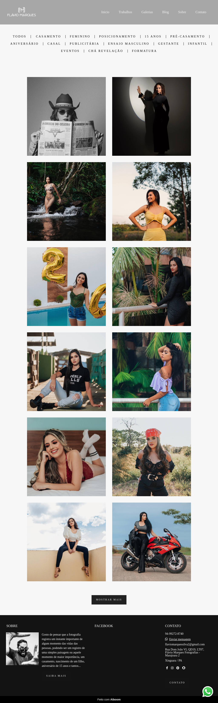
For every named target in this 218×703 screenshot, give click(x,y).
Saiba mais (56, 675)
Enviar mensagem (180, 639)
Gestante (168, 43)
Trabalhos (125, 12)
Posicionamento (117, 36)
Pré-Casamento (187, 36)
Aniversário (24, 43)
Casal (54, 43)
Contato (200, 12)
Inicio (105, 12)
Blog (165, 12)
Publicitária (84, 43)
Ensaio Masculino (128, 43)
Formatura (144, 51)
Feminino (80, 36)
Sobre (182, 12)
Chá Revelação (105, 51)
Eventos (70, 51)
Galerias (147, 12)
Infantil (198, 43)
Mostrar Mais (109, 599)
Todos (19, 36)
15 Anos (153, 36)
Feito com (108, 699)
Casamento (48, 36)
